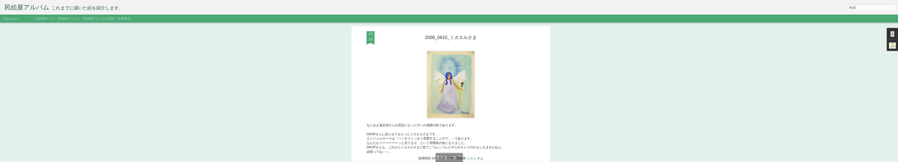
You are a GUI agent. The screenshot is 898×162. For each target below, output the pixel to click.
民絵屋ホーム (45, 18)
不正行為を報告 (490, 159)
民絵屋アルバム (69, 18)
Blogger (476, 159)
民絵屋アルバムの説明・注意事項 (106, 18)
